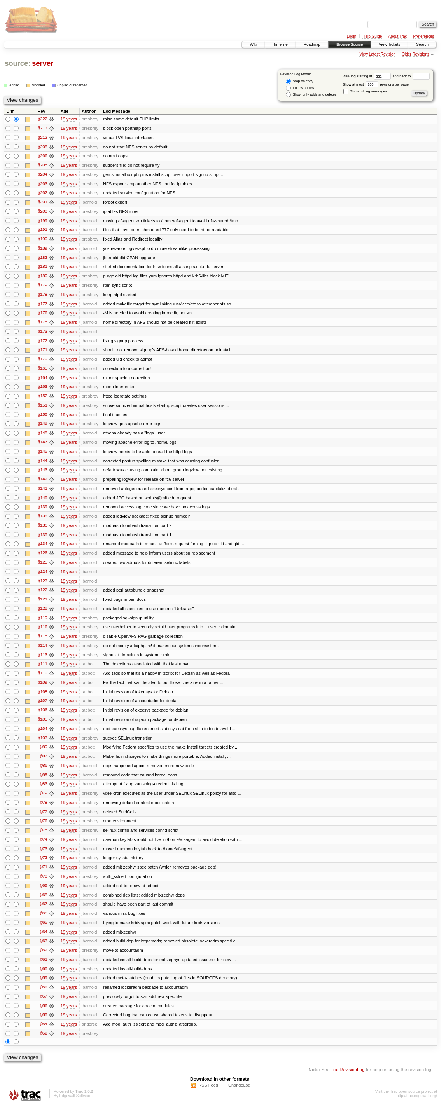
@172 (42, 343)
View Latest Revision (377, 54)
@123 (42, 585)
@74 (43, 846)
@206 (42, 156)
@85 (43, 781)
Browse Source (349, 44)
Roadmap (312, 44)
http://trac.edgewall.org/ (417, 1105)
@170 (42, 361)
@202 (42, 193)
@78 (43, 809)
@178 (42, 296)
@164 (42, 380)
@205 (42, 165)
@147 (42, 445)
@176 (42, 315)
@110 (42, 678)
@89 (43, 753)
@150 (42, 417)
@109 (42, 688)
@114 (42, 650)
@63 (43, 949)
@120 (42, 613)
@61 (43, 968)
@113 (42, 660)
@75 (43, 837)
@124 (42, 576)
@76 (43, 828)
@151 (42, 408)
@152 (42, 399)
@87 (43, 762)
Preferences (423, 36)
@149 (42, 427)
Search (422, 44)
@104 (42, 734)
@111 (42, 669)
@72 (43, 865)
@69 (43, 893)
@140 (42, 501)
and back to (411, 76)
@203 (42, 184)
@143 (42, 473)
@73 (43, 856)
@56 (43, 1014)
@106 (42, 716)
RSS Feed (208, 1094)
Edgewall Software (75, 1105)
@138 (42, 520)
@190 (42, 240)
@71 (43, 874)
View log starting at (368, 76)
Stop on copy (299, 81)
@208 (42, 147)
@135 (42, 539)
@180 (42, 277)
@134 (42, 548)
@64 (43, 940)
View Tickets (389, 44)
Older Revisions (415, 54)
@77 (43, 818)
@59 (43, 986)
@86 (43, 772)
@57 (43, 1005)
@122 (42, 595)
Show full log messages (365, 91)
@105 (42, 725)
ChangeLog (239, 1094)
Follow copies (300, 88)
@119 (42, 622)
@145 (42, 455)
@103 (42, 744)
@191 (42, 231)
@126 (42, 557)
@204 (42, 175)
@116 (42, 632)
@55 (43, 1024)
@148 (42, 436)
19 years (69, 119)
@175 (42, 324)
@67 (43, 912)
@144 (42, 464)
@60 (43, 977)
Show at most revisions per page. (376, 84)
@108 (42, 697)
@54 (43, 1033)
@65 (43, 930)
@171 (42, 352)
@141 (42, 492)
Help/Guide (372, 36)
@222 (42, 119)
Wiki (253, 44)
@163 (42, 389)
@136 (42, 529)
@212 (42, 137)
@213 (42, 128)
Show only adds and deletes (311, 94)
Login (351, 36)
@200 (42, 212)
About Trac (397, 36)
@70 (43, 884)
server (42, 63)
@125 (42, 567)
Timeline (280, 44)
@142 (42, 483)
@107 (42, 706)
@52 (43, 1042)
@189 (42, 249)
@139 (42, 511)
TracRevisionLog (347, 1078)
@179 (42, 287)
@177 (42, 305)
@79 (43, 800)
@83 (43, 790)
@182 (42, 259)
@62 (43, 958)
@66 (43, 921)
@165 (42, 371)
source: (17, 63)
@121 (42, 604)
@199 (42, 221)
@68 (43, 902)
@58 (43, 996)
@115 (42, 641)
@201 (42, 203)
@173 (42, 333)
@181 (42, 268)
